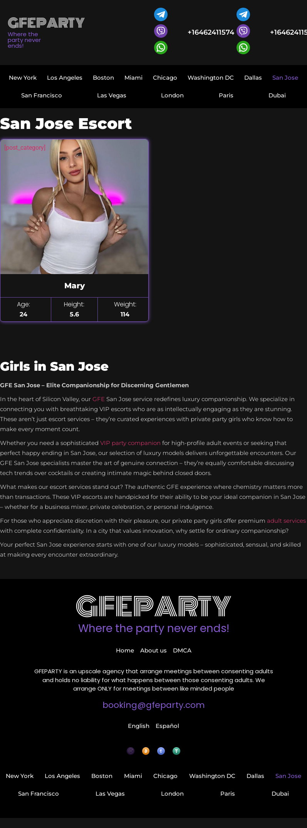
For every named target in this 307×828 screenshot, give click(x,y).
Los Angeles (64, 77)
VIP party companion (130, 443)
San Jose (285, 77)
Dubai (277, 95)
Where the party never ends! (153, 628)
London (172, 95)
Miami (133, 77)
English (138, 725)
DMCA (182, 650)
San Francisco (41, 95)
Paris (226, 95)
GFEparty (153, 606)
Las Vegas (111, 95)
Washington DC (211, 77)
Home (125, 650)
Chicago (165, 77)
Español (167, 725)
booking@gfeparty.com (153, 705)
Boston (103, 77)
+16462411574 (211, 32)
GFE (98, 399)
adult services (286, 520)
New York (23, 77)
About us (153, 650)
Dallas (253, 77)
